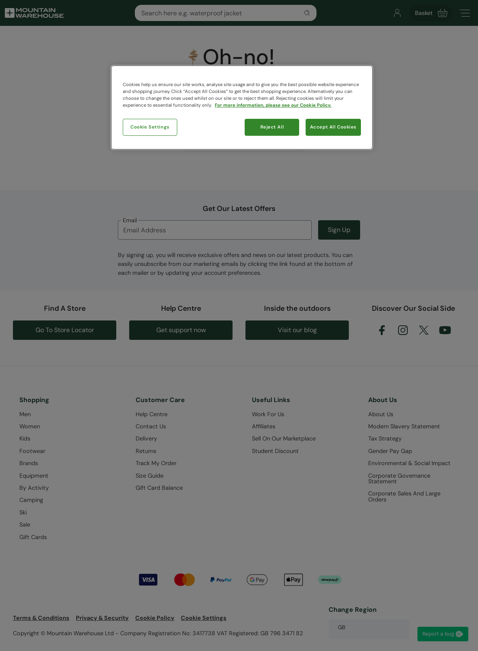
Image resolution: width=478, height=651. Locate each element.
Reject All (272, 127)
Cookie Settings (150, 127)
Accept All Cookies (333, 127)
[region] (242, 107)
